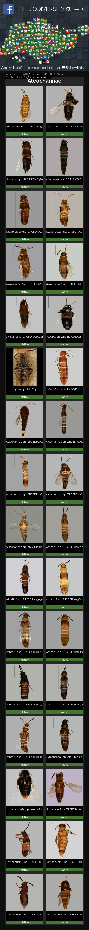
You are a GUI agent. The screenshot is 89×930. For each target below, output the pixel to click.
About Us (9, 67)
